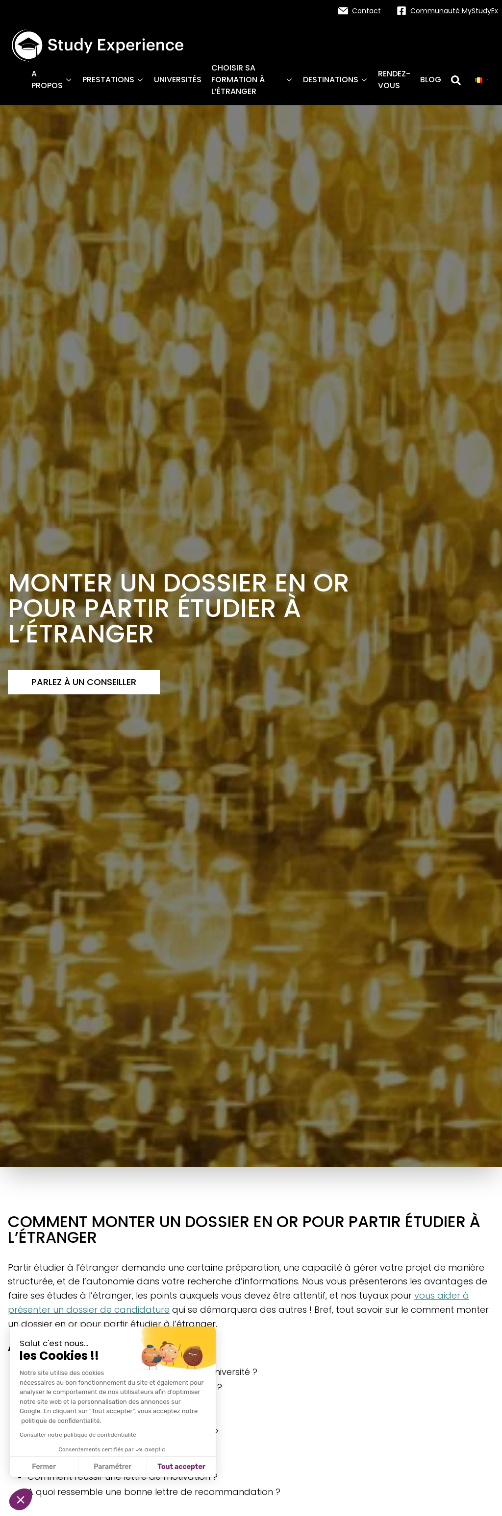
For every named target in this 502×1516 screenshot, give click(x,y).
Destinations (335, 79)
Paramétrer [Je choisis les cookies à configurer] (112, 1467)
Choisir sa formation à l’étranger (252, 79)
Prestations (113, 79)
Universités (177, 79)
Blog (430, 79)
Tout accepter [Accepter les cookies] (181, 1467)
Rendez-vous (394, 79)
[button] (20, 1499)
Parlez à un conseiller (83, 682)
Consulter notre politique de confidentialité (78, 1434)
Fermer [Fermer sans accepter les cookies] (44, 1467)
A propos (52, 79)
